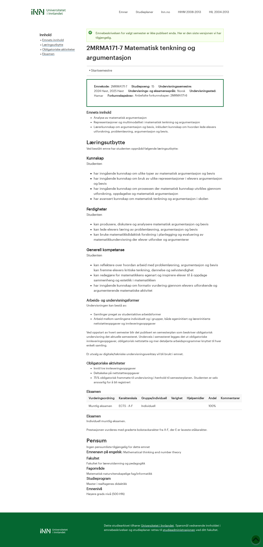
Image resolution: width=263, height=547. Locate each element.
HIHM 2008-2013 (189, 12)
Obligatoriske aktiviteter (58, 49)
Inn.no (165, 12)
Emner (123, 12)
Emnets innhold (53, 40)
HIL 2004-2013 (219, 12)
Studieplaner (144, 12)
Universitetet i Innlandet (157, 525)
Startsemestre (101, 70)
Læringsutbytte (52, 44)
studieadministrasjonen (179, 529)
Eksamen (48, 53)
